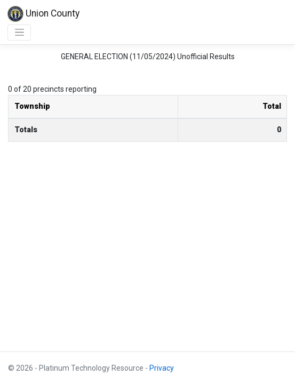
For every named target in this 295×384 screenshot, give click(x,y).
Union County (43, 14)
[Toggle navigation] (19, 33)
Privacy (161, 368)
